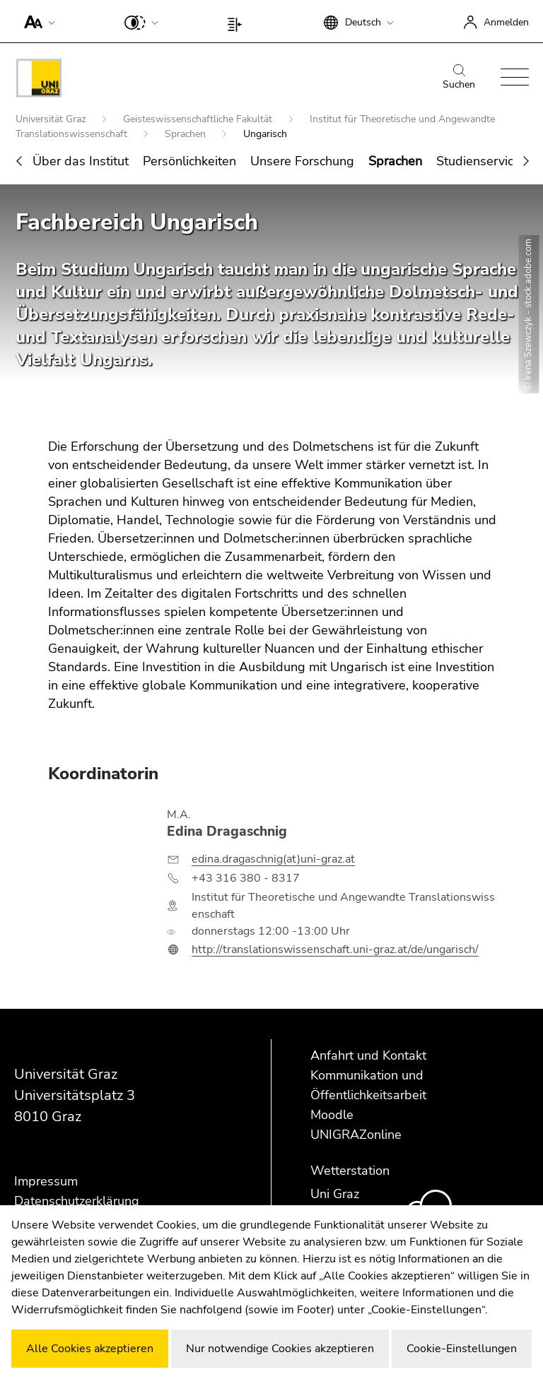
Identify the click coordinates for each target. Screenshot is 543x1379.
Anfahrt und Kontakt (368, 1055)
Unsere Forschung (302, 161)
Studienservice (478, 161)
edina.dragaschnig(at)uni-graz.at (273, 860)
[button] (36, 21)
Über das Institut (81, 161)
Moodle (332, 1114)
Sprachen (187, 134)
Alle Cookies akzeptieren (89, 1348)
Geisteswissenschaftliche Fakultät (199, 119)
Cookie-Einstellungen (462, 1348)
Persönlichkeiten (189, 161)
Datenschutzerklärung (76, 1200)
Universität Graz (52, 119)
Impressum (46, 1181)
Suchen (459, 77)
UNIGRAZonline (356, 1134)
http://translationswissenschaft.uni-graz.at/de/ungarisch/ (335, 950)
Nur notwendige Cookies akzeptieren (280, 1348)
